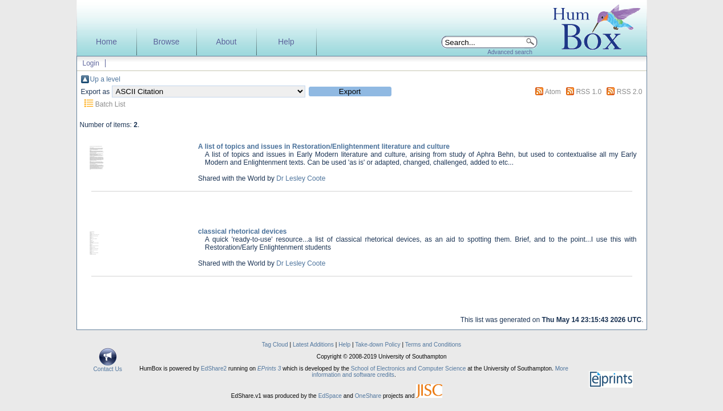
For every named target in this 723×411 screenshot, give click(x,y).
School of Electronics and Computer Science (408, 368)
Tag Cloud (275, 344)
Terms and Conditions (433, 344)
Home (106, 42)
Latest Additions (313, 344)
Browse (166, 42)
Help (286, 42)
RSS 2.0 (630, 92)
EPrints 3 (269, 368)
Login (91, 63)
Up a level (105, 79)
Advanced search (509, 52)
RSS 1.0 (588, 92)
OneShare (368, 396)
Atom (553, 92)
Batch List (110, 104)
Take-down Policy (377, 344)
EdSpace (330, 396)
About (226, 42)
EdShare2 (214, 368)
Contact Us (108, 366)
